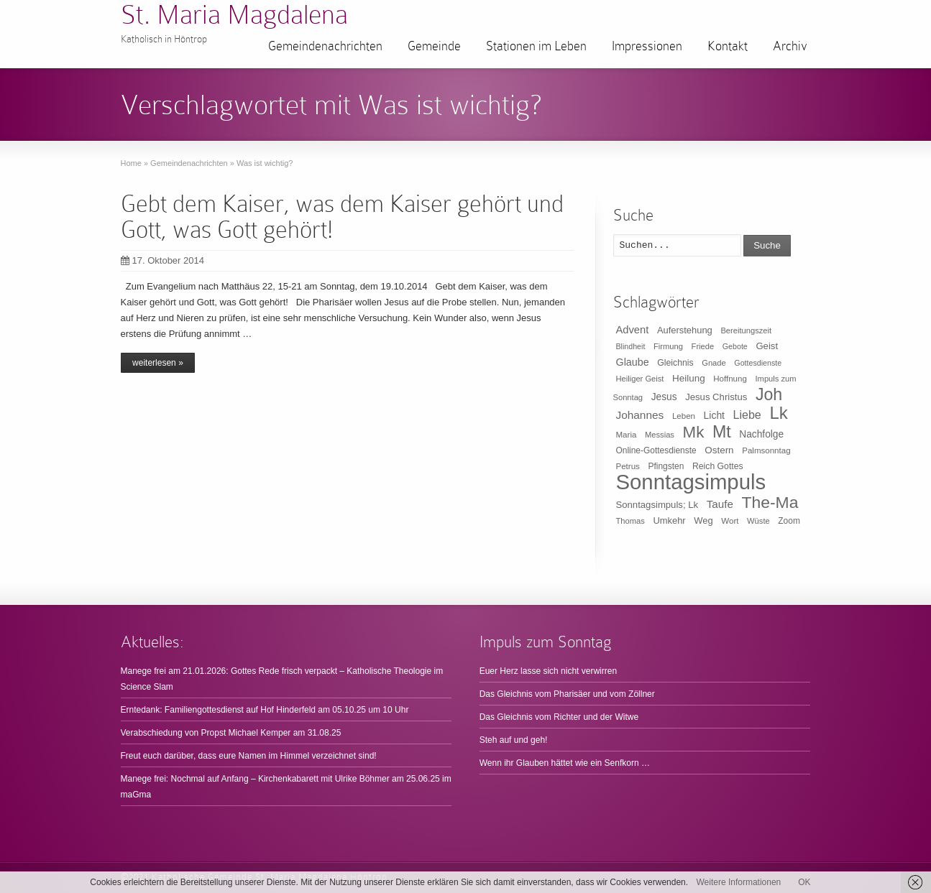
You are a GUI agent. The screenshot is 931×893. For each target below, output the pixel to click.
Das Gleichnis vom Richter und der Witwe (559, 717)
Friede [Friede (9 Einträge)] (703, 346)
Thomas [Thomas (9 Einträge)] (630, 521)
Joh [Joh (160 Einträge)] (769, 394)
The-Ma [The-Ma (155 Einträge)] (769, 502)
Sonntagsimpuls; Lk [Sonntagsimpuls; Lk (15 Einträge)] (657, 504)
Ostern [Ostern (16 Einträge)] (719, 450)
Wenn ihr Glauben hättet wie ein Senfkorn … (565, 763)
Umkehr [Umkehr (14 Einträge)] (669, 520)
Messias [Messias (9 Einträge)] (659, 434)
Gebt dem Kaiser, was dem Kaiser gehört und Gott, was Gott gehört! (342, 216)
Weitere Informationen (738, 882)
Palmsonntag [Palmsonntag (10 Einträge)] (766, 450)
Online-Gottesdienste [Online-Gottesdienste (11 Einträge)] (656, 450)
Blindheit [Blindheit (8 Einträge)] (631, 346)
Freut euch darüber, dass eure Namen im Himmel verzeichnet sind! (249, 756)
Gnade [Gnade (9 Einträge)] (714, 362)
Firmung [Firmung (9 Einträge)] (668, 346)
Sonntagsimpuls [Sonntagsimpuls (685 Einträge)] (691, 482)
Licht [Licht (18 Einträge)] (714, 415)
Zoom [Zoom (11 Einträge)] (789, 521)
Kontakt (727, 46)
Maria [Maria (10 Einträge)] (626, 434)
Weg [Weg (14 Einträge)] (703, 520)
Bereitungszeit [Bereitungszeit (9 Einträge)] (745, 330)
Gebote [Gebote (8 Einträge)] (735, 346)
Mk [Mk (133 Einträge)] (694, 432)
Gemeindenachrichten (325, 46)
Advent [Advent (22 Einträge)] (632, 330)
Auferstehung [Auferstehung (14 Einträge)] (684, 330)
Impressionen (647, 46)
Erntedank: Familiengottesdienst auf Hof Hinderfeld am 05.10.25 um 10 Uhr (265, 710)
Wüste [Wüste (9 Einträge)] (758, 521)
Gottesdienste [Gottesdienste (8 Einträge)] (757, 362)
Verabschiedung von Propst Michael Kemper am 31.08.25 (231, 733)
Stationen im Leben (536, 46)
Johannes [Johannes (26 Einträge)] (640, 415)
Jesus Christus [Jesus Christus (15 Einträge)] (716, 397)
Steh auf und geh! (514, 740)
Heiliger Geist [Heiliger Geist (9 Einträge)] (640, 378)
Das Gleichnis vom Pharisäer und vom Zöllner (567, 694)
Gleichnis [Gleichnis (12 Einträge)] (675, 363)
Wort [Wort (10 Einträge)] (729, 521)
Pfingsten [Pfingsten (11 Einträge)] (666, 466)
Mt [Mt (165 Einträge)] (721, 431)
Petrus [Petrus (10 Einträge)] (628, 466)
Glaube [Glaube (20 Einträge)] (632, 362)
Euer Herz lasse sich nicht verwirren (548, 671)
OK (804, 882)
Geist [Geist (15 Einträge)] (767, 346)
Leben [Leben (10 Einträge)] (683, 416)
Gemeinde (434, 46)
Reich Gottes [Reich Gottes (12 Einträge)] (717, 466)
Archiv (790, 46)
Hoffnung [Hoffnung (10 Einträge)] (730, 378)
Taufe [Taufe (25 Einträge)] (720, 504)
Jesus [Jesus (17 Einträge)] (664, 397)
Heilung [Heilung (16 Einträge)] (688, 378)
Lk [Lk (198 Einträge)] (778, 412)
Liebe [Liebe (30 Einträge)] (747, 415)
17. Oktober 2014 (162, 260)
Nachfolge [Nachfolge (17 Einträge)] (761, 434)
